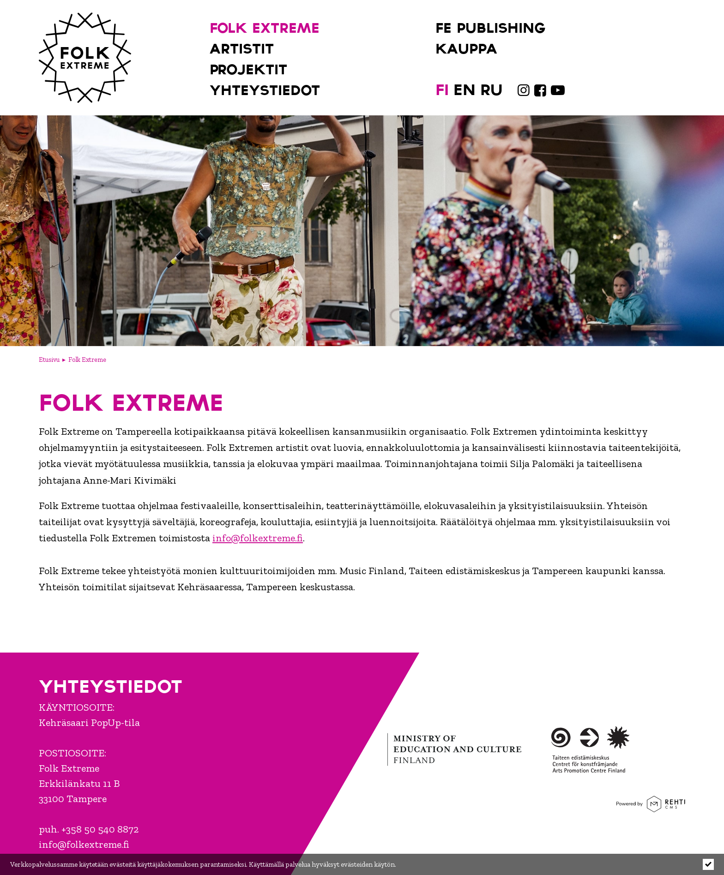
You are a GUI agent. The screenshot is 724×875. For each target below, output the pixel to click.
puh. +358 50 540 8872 (89, 829)
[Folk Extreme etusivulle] (85, 57)
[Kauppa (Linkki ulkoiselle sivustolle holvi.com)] (500, 47)
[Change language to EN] (464, 88)
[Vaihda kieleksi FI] (442, 88)
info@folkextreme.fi (257, 538)
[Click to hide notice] (708, 864)
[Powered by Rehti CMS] (650, 808)
